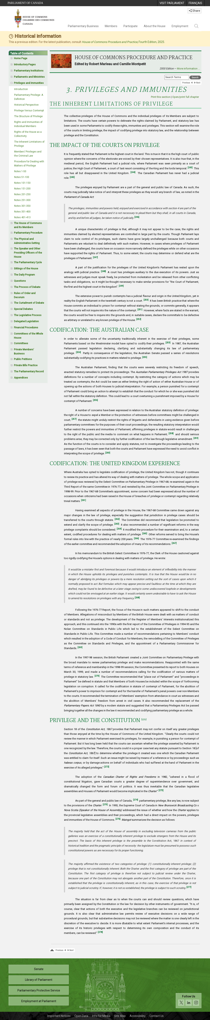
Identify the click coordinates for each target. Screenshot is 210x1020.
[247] (95, 257)
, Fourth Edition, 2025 (123, 42)
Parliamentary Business (83, 26)
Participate (130, 26)
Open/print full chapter (185, 96)
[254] (78, 352)
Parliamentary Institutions (28, 70)
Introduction (21, 89)
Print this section (160, 96)
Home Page (20, 58)
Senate (38, 969)
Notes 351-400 (22, 211)
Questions (20, 280)
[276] (117, 819)
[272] (106, 767)
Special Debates (23, 309)
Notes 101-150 (22, 182)
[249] (121, 286)
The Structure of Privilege (28, 116)
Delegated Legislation (26, 321)
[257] (74, 419)
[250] (146, 300)
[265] (144, 533)
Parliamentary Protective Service (38, 990)
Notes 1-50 (20, 171)
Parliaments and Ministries (29, 76)
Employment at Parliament (38, 1001)
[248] (103, 271)
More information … (188, 68)
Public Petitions (23, 359)
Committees (21, 343)
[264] (119, 529)
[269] (80, 647)
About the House (154, 26)
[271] (143, 719)
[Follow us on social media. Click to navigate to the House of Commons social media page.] (188, 1000)
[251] (139, 309)
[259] (195, 438)
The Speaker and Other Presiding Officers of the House (28, 252)
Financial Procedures (26, 327)
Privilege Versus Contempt (29, 110)
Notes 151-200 (22, 188)
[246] (136, 217)
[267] (174, 543)
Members (111, 26)
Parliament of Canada (25, 3)
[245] (72, 177)
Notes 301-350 (22, 205)
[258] (171, 433)
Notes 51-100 (21, 177)
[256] (95, 400)
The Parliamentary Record (29, 371)
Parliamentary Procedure (28, 232)
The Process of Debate (27, 287)
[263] (116, 524)
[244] (132, 172)
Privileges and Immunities (29, 83)
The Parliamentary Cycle (28, 262)
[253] (167, 343)
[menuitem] (171, 3)
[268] (137, 598)
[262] (117, 519)
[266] (136, 538)
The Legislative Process (27, 315)
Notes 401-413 (22, 217)
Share (194, 10)
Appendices (21, 377)
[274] (135, 800)
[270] (97, 676)
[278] (100, 932)
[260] (107, 453)
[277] (188, 887)
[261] (83, 500)
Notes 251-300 (22, 200)
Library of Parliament (38, 979)
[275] (105, 804)
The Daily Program (24, 274)
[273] (161, 790)
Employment (180, 26)
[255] (144, 357)
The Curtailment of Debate (29, 302)
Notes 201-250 (22, 194)
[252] (138, 319)
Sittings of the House (26, 268)
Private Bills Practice (26, 365)
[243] (190, 167)
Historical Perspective (26, 104)
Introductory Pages (25, 64)
